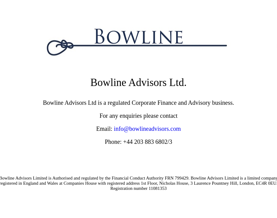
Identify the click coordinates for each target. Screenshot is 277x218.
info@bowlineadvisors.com (147, 128)
